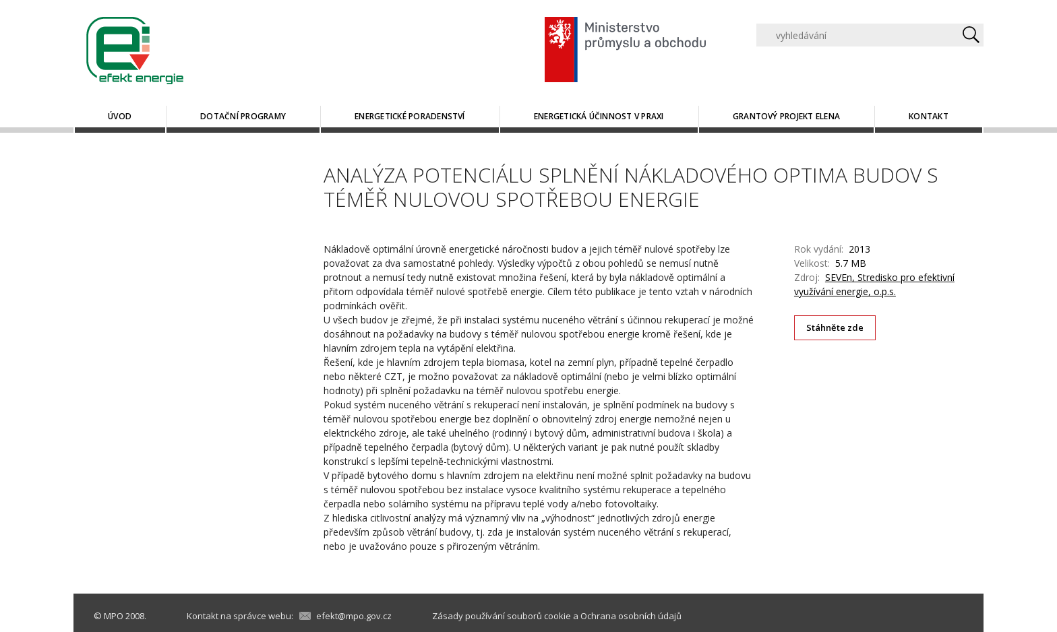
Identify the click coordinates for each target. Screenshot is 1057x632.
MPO (113, 616)
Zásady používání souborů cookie (501, 616)
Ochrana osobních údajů (631, 616)
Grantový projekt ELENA (786, 116)
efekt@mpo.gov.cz (354, 616)
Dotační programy (243, 116)
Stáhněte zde (835, 327)
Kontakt (928, 116)
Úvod (119, 116)
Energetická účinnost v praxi (599, 116)
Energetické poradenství (410, 116)
